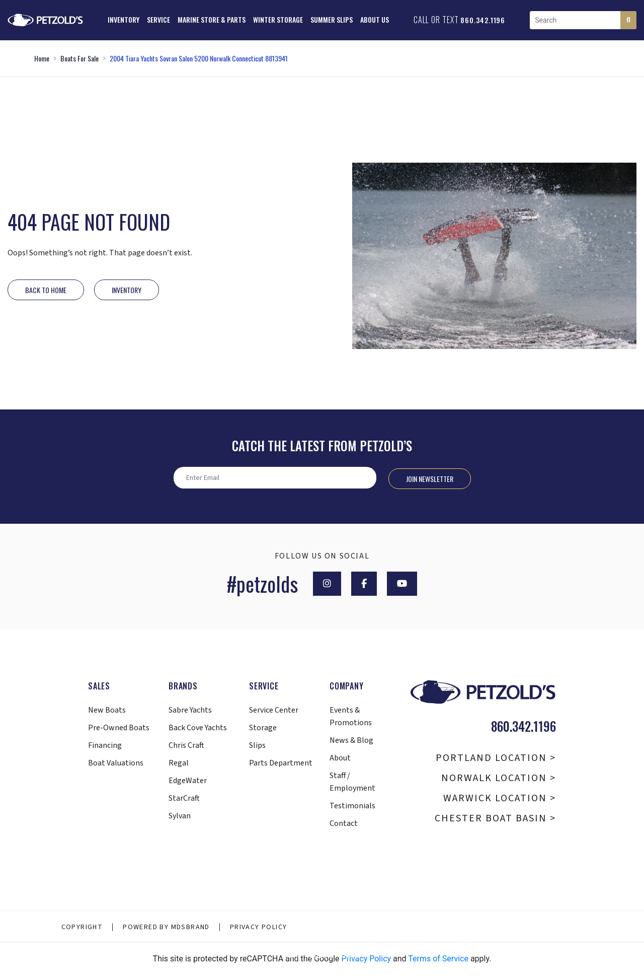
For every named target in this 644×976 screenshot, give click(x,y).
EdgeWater (188, 780)
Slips (257, 745)
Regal (179, 763)
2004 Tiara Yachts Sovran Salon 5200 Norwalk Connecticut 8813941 (199, 58)
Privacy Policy (258, 927)
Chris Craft (186, 745)
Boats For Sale (79, 58)
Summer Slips (331, 19)
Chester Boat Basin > (495, 818)
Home (41, 58)
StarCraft (184, 798)
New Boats (107, 710)
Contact (344, 823)
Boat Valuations (115, 763)
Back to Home (45, 290)
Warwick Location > (499, 798)
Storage (263, 727)
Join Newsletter (429, 478)
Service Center (273, 710)
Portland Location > (496, 758)
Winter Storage (278, 19)
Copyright (82, 927)
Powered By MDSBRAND (166, 927)
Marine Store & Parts (212, 19)
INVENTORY (126, 290)
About (340, 757)
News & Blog (351, 740)
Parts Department (280, 763)
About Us (374, 19)
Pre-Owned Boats (118, 727)
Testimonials (352, 805)
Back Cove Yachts (198, 727)
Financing (105, 745)
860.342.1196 (482, 20)
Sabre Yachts (190, 710)
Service (158, 19)
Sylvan (180, 815)
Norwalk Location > (498, 778)
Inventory (123, 19)
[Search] (628, 20)
